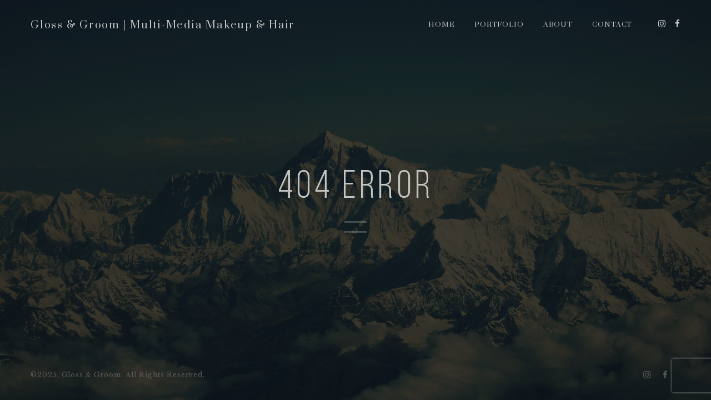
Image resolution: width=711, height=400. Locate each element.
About (558, 24)
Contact (612, 24)
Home (441, 24)
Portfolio (499, 24)
